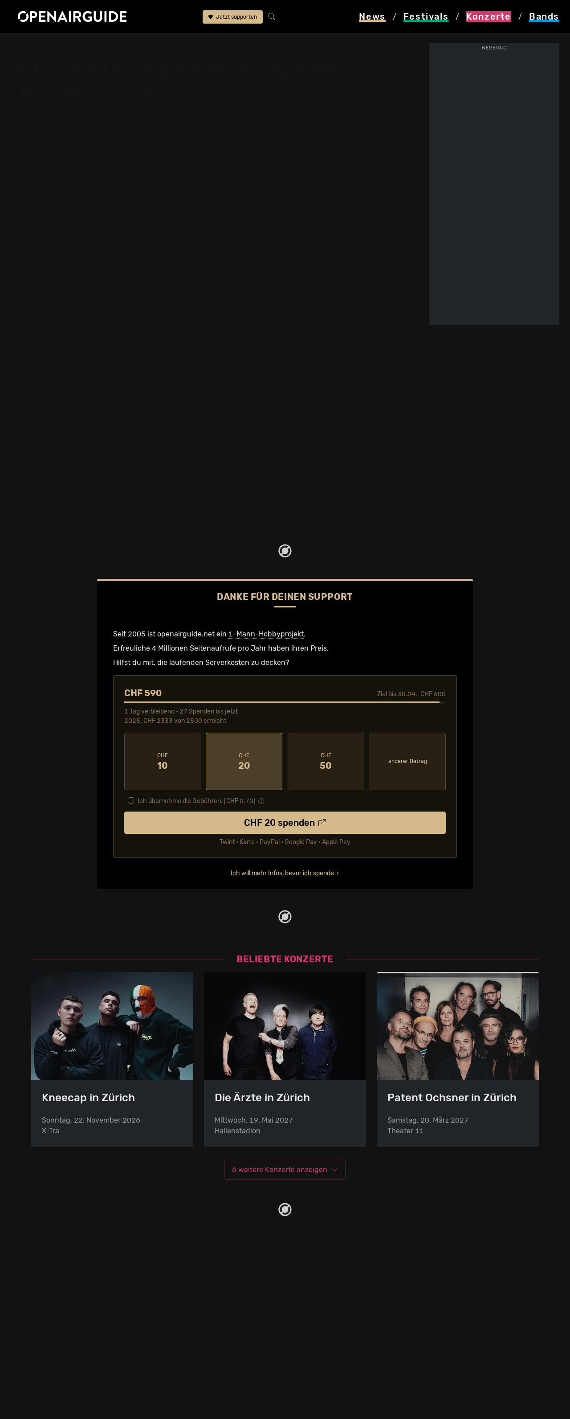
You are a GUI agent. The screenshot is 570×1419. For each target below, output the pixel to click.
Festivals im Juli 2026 (67, 1349)
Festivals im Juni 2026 (69, 1338)
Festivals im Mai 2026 (67, 1328)
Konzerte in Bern (188, 1306)
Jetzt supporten (232, 17)
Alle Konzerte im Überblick (204, 1370)
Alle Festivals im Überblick (74, 1370)
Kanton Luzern (113, 45)
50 (326, 761)
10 (162, 761)
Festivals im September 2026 (80, 1360)
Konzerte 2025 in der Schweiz (211, 1349)
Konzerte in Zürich (191, 1296)
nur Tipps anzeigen (390, 148)
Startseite (27, 45)
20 (244, 761)
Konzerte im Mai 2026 (197, 1338)
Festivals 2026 (55, 1317)
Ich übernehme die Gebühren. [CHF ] (197, 801)
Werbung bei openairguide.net (341, 1306)
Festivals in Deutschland (72, 1306)
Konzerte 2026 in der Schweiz (211, 1360)
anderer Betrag (407, 761)
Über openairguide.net (328, 1285)
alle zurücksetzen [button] (96, 124)
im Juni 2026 (165, 45)
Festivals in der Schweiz (71, 1296)
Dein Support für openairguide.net (347, 1296)
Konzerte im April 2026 (199, 1328)
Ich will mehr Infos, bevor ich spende (282, 873)
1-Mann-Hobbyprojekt (266, 634)
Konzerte (67, 45)
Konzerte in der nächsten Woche (215, 1317)
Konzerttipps (182, 1285)
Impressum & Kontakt (326, 1328)
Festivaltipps (52, 1285)
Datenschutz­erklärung (327, 1317)
